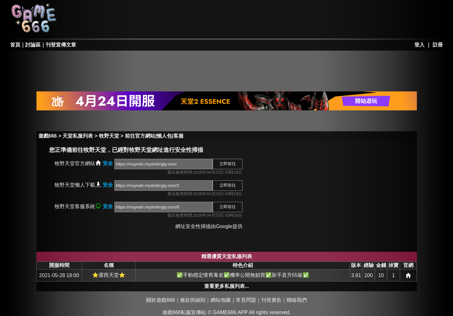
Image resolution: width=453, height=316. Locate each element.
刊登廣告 (271, 300)
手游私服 (184, 27)
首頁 (15, 44)
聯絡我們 (297, 300)
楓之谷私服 (184, 10)
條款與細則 (192, 300)
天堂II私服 (92, 27)
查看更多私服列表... (226, 286)
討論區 (33, 44)
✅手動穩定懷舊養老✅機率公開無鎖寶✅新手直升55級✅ (243, 275)
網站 (408, 275)
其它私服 (229, 27)
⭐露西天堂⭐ (108, 275)
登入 (419, 44)
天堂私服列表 (77, 136)
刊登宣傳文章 (61, 44)
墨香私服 (229, 10)
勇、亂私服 (138, 27)
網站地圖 (220, 300)
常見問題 (246, 300)
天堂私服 (92, 10)
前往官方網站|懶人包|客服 (154, 136)
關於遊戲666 (160, 300)
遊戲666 (47, 136)
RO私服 (138, 10)
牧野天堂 (109, 136)
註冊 (438, 44)
